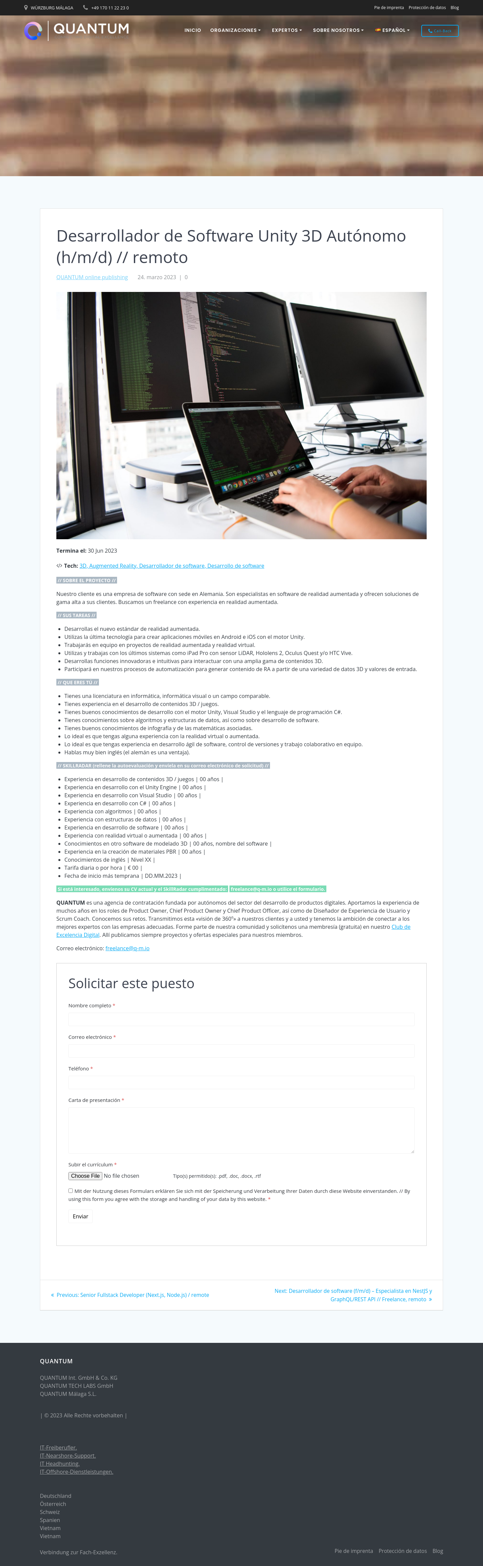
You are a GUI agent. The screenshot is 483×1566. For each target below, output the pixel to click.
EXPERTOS (285, 30)
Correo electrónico (92, 1036)
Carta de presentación (96, 1100)
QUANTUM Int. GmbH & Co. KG (78, 1377)
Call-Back (440, 31)
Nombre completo (91, 1005)
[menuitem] (393, 31)
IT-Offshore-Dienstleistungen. (76, 1471)
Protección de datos (427, 7)
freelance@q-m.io (128, 948)
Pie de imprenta (389, 7)
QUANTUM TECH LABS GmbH (76, 1386)
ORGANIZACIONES (233, 30)
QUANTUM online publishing (92, 277)
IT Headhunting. (60, 1463)
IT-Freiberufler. (58, 1447)
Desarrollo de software (235, 565)
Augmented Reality (112, 565)
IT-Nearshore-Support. (68, 1455)
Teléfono (80, 1068)
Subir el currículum (92, 1164)
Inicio (192, 30)
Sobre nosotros (336, 30)
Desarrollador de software (172, 565)
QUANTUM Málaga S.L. (68, 1394)
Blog (454, 7)
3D (83, 565)
